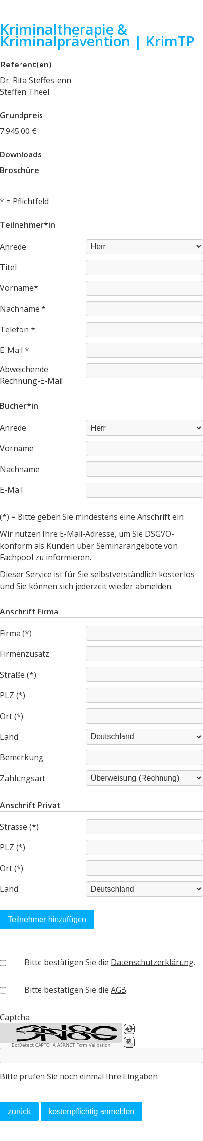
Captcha (15, 1017)
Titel (8, 267)
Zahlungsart (22, 778)
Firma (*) (16, 633)
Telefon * (17, 329)
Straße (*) (18, 674)
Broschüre (19, 170)
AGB (118, 990)
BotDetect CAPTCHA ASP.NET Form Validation (61, 1045)
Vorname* (19, 288)
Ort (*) (11, 716)
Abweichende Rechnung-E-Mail (31, 375)
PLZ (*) (12, 695)
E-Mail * (14, 350)
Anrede (13, 246)
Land (9, 736)
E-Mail (11, 489)
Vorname (17, 448)
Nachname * (23, 309)
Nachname (20, 469)
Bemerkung (21, 757)
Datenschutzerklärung (152, 962)
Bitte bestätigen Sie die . (109, 962)
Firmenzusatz (24, 653)
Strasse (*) (19, 826)
